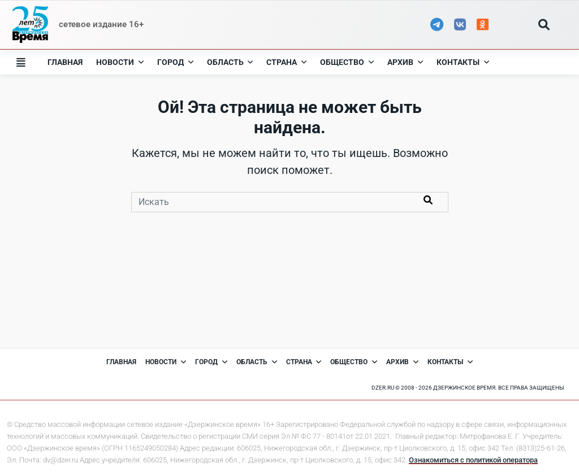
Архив (405, 62)
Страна (286, 62)
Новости (120, 62)
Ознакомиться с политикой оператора (473, 460)
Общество (347, 62)
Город (175, 62)
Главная (65, 62)
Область (230, 62)
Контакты (463, 62)
